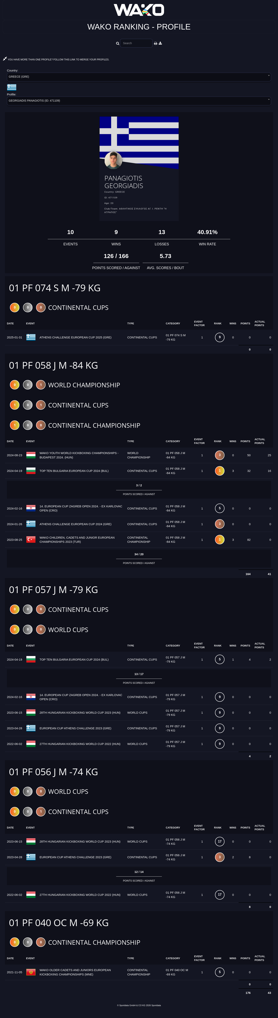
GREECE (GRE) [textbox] (19, 76)
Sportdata (156, 1011)
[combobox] (139, 78)
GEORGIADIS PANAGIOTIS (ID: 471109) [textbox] (34, 100)
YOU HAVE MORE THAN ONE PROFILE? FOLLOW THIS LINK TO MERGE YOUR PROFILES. (56, 59)
